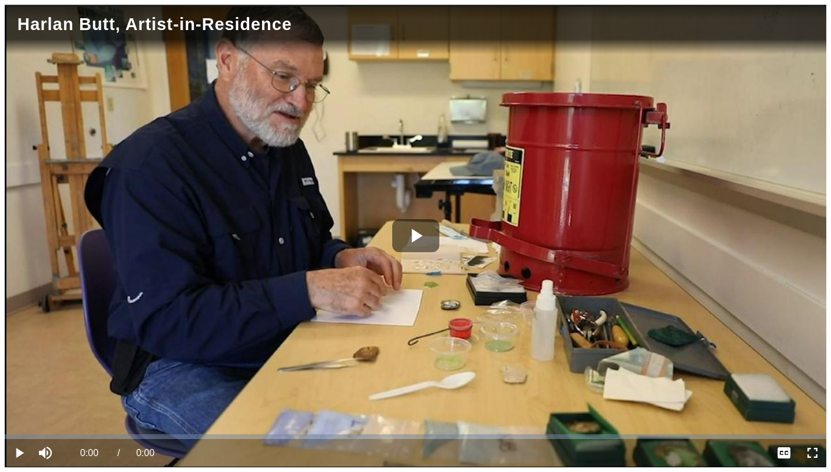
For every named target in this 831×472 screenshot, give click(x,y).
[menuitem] (784, 453)
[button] (47, 453)
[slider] (415, 436)
